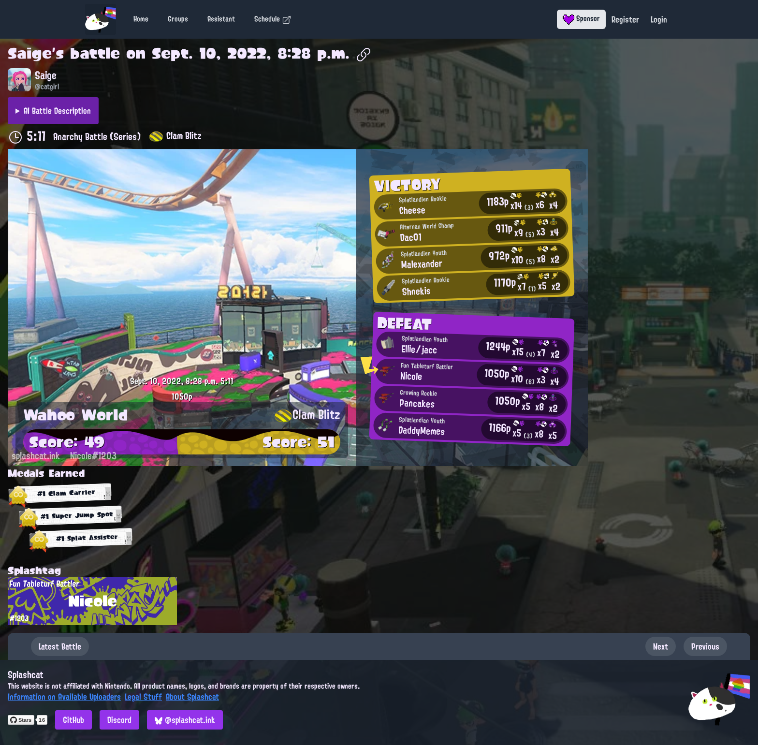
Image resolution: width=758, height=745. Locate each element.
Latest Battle (60, 646)
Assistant (221, 19)
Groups (178, 19)
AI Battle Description (57, 111)
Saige (30, 53)
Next (660, 646)
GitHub (73, 720)
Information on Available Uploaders (64, 696)
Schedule (273, 19)
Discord (119, 720)
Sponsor (581, 18)
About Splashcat (192, 696)
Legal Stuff (143, 696)
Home (140, 19)
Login (659, 19)
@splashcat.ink (185, 720)
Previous (705, 646)
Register (625, 19)
